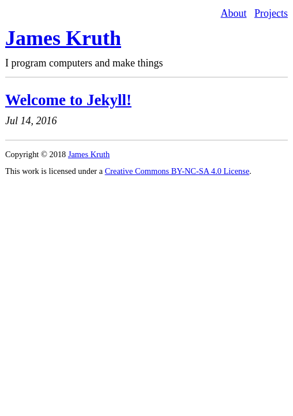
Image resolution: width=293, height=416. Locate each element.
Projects (271, 13)
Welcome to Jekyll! (68, 100)
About (234, 13)
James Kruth (63, 38)
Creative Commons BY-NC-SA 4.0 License (177, 171)
